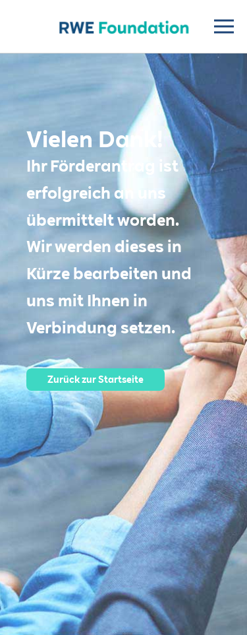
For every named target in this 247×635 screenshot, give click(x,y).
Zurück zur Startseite (95, 379)
